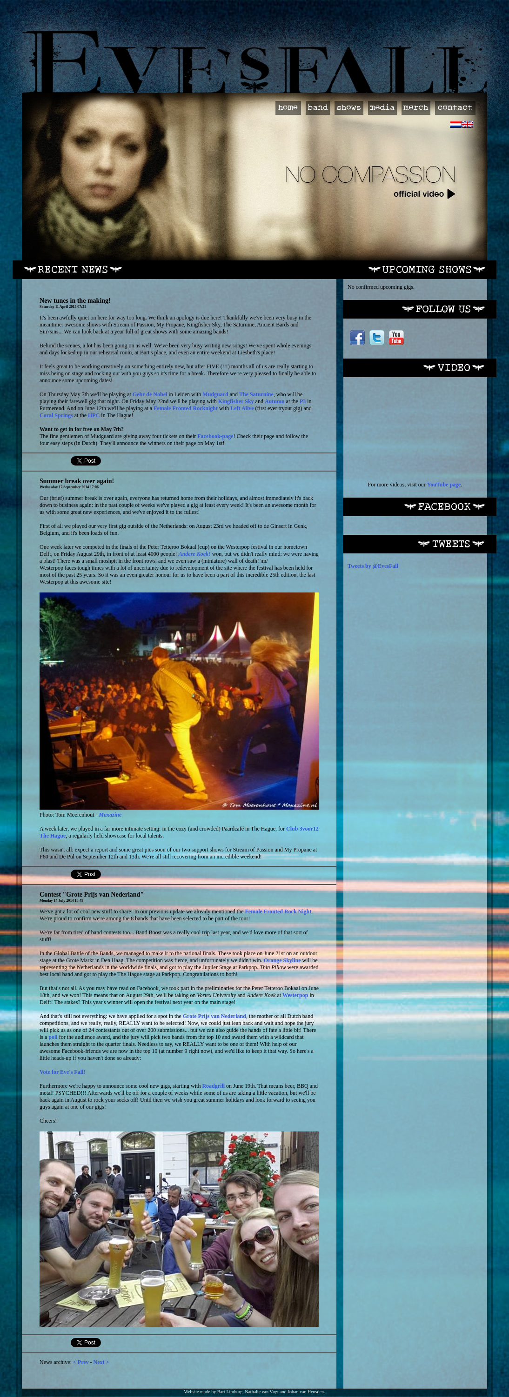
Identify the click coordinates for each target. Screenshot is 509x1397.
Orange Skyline (282, 960)
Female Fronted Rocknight (186, 408)
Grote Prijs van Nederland (214, 1016)
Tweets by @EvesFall (373, 566)
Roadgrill (213, 1086)
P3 (303, 401)
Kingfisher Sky (236, 401)
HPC (94, 415)
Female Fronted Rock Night (278, 911)
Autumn (275, 401)
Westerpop (295, 995)
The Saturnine (256, 394)
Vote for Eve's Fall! (62, 1072)
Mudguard (215, 394)
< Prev (81, 1362)
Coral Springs (56, 415)
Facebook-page (215, 436)
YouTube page (444, 484)
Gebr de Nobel (150, 394)
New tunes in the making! (75, 300)
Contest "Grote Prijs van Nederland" (92, 894)
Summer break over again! (77, 481)
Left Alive (242, 408)
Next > (101, 1362)
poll (52, 1037)
